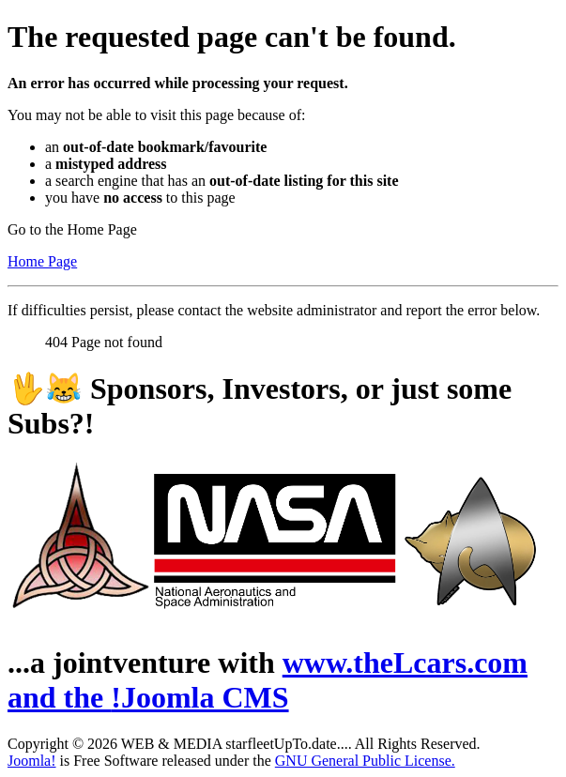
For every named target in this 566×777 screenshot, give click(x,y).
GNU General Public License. (365, 761)
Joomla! (32, 761)
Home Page (42, 261)
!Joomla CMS (199, 697)
